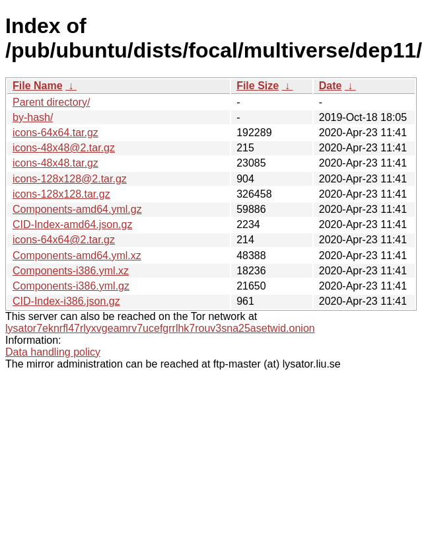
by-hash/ (33, 117)
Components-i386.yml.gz (71, 286)
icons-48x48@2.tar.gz (64, 147)
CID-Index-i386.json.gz (66, 301)
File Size (257, 85)
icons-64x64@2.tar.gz (64, 239)
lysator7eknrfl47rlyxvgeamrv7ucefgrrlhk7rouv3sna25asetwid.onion (160, 328)
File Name (38, 85)
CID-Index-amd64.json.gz (72, 224)
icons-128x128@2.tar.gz (70, 178)
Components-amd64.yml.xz (77, 255)
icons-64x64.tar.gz (55, 132)
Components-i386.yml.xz (71, 270)
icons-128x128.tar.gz (61, 194)
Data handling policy (52, 352)
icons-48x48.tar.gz (55, 163)
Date (330, 85)
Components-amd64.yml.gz (77, 209)
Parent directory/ (51, 102)
